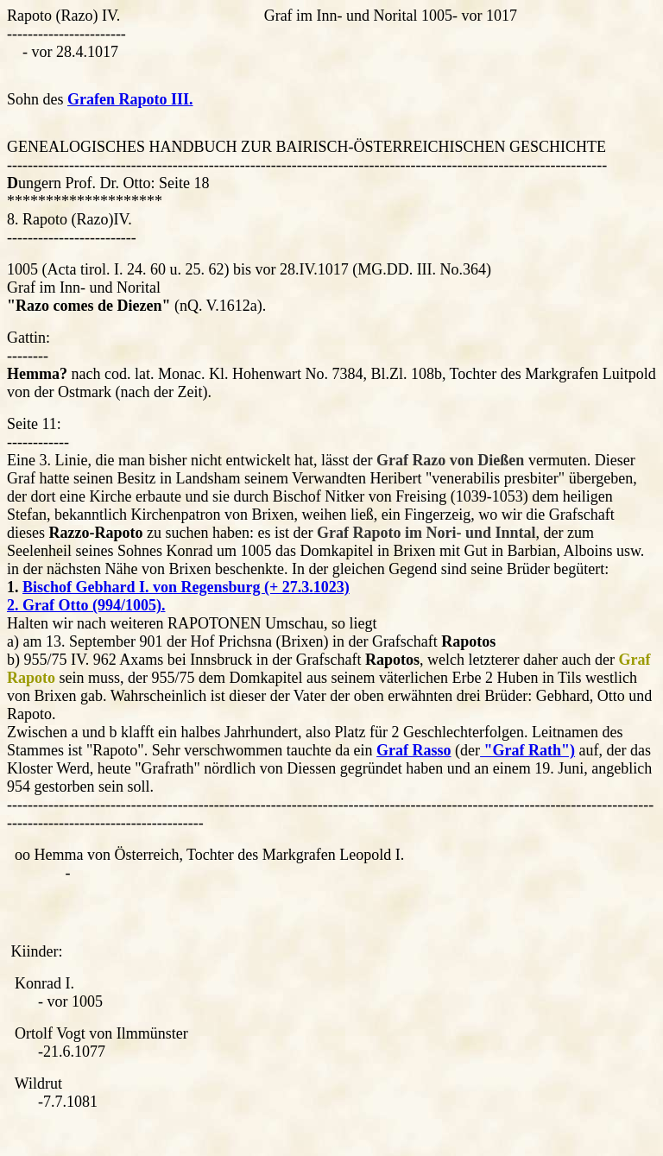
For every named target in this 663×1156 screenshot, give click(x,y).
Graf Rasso (413, 750)
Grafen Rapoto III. (130, 99)
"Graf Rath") (527, 750)
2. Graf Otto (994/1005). (86, 605)
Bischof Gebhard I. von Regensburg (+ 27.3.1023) (186, 587)
